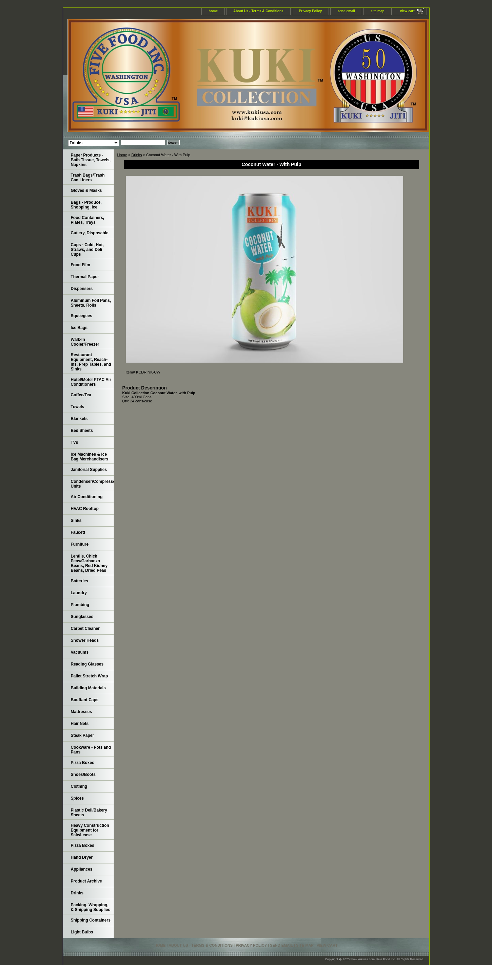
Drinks (136, 155)
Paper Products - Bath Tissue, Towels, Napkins (91, 160)
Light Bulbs (82, 932)
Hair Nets (80, 723)
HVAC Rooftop (85, 508)
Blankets (79, 418)
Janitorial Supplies (89, 469)
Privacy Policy (310, 11)
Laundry (79, 592)
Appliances (82, 869)
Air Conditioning (87, 496)
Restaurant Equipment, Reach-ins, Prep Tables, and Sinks (91, 361)
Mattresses (81, 711)
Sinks (76, 520)
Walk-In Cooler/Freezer (85, 342)
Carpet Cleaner (85, 628)
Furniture (80, 544)
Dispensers (82, 288)
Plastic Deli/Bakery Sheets (89, 812)
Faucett (78, 532)
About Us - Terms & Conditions (258, 11)
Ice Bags (79, 327)
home (213, 11)
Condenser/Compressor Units (92, 484)
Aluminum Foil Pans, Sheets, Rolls (91, 303)
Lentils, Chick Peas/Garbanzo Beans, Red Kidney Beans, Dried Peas (89, 563)
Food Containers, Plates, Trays (87, 220)
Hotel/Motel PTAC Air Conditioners (91, 382)
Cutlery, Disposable (90, 233)
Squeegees (81, 315)
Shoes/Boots (83, 774)
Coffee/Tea (81, 395)
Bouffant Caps (85, 699)
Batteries (79, 581)
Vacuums (80, 652)
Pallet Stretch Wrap (89, 676)
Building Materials (88, 688)
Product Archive (86, 881)
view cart (407, 11)
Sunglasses (82, 616)
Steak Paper (82, 735)
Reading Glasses (87, 664)
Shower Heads (85, 640)
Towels (77, 406)
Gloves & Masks (86, 190)
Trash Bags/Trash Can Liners (88, 177)
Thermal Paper (85, 276)
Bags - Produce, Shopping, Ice (86, 205)
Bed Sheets (82, 430)
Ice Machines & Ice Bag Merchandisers (90, 456)
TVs (74, 442)
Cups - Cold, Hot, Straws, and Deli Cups (87, 249)
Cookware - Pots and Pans (91, 749)
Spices (77, 798)
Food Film (80, 264)
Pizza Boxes (82, 762)
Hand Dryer (82, 857)
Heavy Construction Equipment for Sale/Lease (90, 830)
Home (122, 155)
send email (346, 11)
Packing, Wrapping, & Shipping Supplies (91, 907)
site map (378, 11)
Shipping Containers (91, 920)
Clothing (79, 786)
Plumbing (80, 604)
